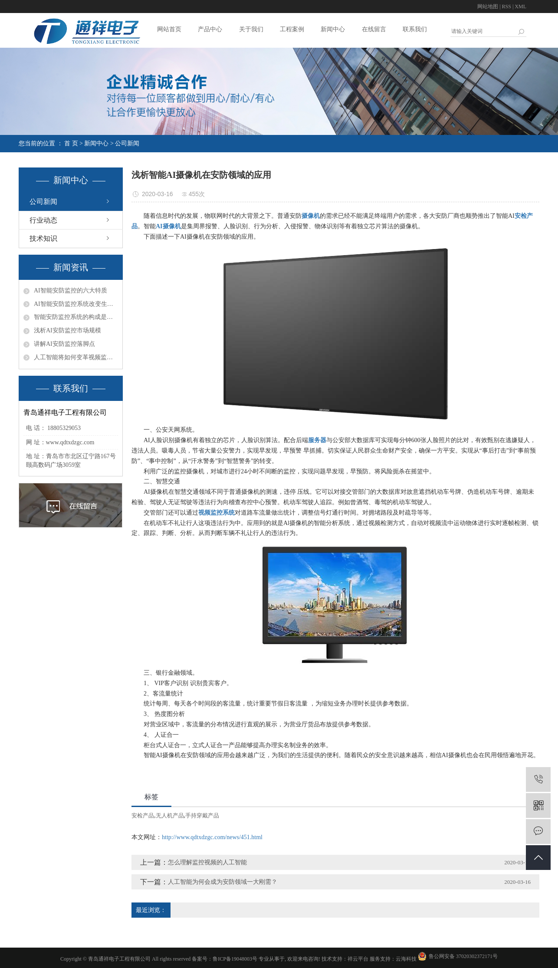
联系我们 (415, 29)
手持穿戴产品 (202, 815)
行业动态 (43, 220)
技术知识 (43, 238)
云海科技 (406, 959)
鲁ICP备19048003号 (235, 959)
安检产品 (142, 815)
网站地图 (487, 6)
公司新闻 (127, 143)
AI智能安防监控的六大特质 (70, 290)
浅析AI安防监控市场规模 (67, 330)
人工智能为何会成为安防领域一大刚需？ (222, 882)
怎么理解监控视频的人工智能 (207, 862)
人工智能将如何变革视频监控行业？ (76, 357)
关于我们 (251, 29)
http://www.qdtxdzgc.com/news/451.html (212, 837)
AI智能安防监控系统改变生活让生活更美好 (76, 304)
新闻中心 (333, 29)
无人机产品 (170, 815)
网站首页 (169, 29)
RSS (506, 6)
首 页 (71, 143)
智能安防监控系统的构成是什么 (76, 317)
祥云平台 (358, 959)
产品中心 (210, 29)
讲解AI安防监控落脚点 (64, 344)
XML (520, 6)
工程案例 (292, 29)
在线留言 (374, 29)
